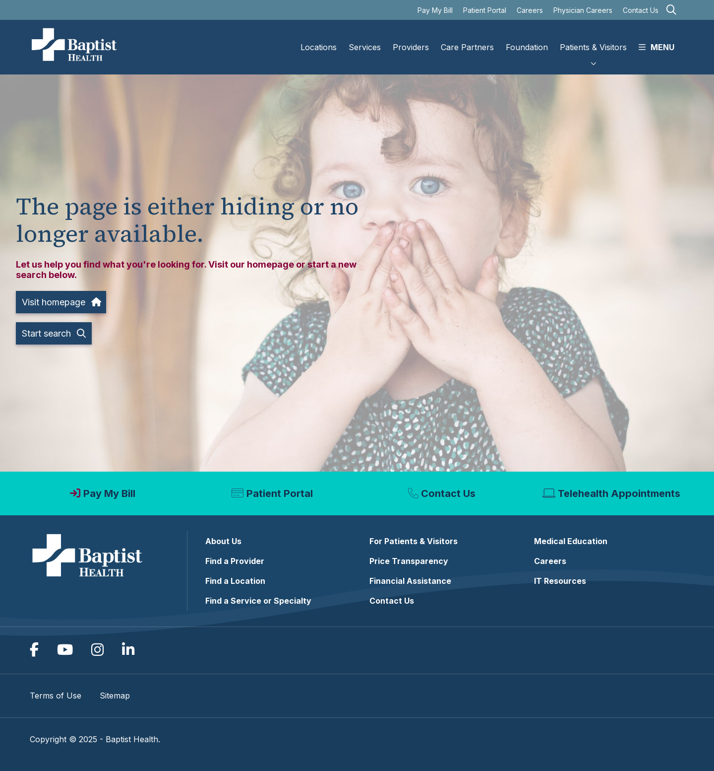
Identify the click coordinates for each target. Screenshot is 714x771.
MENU (656, 39)
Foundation (527, 39)
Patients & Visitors (593, 39)
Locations (319, 39)
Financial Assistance (410, 581)
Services (365, 39)
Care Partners (467, 39)
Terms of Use (55, 696)
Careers (530, 10)
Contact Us (640, 10)
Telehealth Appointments (619, 493)
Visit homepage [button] (61, 302)
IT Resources (560, 581)
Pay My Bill (435, 10)
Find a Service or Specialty (258, 601)
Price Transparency (408, 561)
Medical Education (570, 541)
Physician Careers (582, 10)
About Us (223, 541)
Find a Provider (234, 561)
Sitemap (115, 696)
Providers (411, 39)
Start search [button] (54, 333)
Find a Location (235, 581)
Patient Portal (484, 10)
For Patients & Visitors (413, 541)
